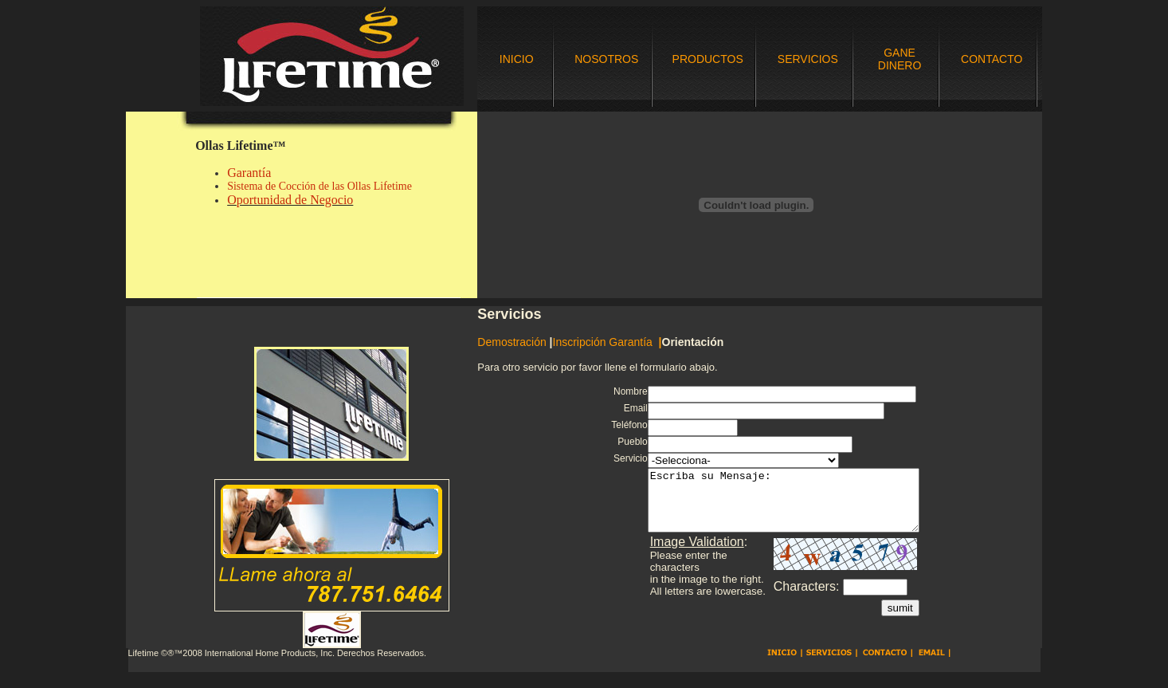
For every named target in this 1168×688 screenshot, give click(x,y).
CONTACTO (991, 59)
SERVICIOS (808, 59)
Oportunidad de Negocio (290, 199)
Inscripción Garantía (606, 342)
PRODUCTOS (707, 59)
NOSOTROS (606, 59)
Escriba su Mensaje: (778, 506)
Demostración (511, 342)
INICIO (517, 59)
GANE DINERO (899, 59)
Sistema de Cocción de (278, 186)
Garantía (249, 172)
